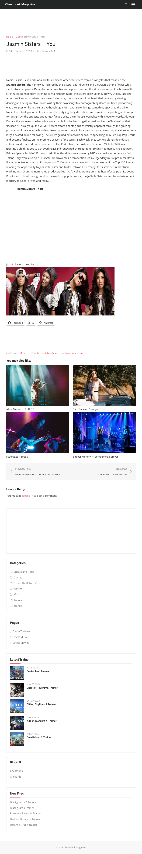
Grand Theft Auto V (25, 583)
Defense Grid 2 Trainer (23, 824)
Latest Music (20, 637)
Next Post (112, 472)
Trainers (18, 600)
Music (18, 36)
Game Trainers (21, 631)
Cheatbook (16, 771)
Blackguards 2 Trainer (23, 802)
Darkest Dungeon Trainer (25, 819)
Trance (18, 605)
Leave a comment (74, 353)
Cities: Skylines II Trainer (41, 704)
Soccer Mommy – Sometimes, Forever (95, 456)
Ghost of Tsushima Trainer (42, 687)
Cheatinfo (16, 776)
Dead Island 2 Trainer (39, 737)
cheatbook (42, 51)
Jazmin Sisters (44, 353)
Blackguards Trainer (22, 808)
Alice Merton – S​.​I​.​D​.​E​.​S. (20, 409)
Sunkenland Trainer (38, 671)
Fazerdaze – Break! (17, 456)
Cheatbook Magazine (20, 4)
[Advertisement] (71, 16)
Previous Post (39, 472)
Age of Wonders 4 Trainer (41, 721)
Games (18, 577)
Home (9, 36)
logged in (27, 495)
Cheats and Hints (24, 571)
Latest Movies (21, 642)
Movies (18, 588)
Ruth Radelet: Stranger (86, 409)
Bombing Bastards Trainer (25, 813)
